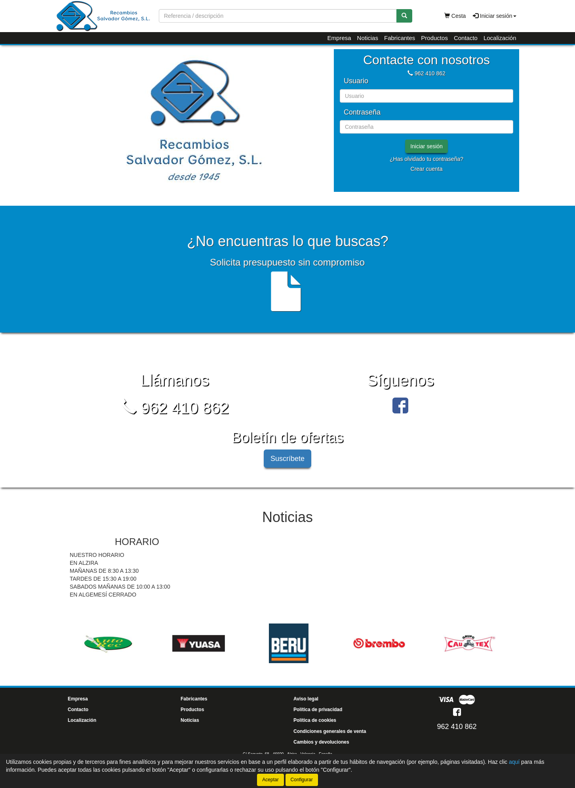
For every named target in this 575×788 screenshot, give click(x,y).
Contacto (466, 37)
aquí (514, 762)
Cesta (455, 16)
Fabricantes (399, 37)
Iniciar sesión (426, 146)
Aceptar (270, 779)
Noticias (367, 37)
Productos (434, 37)
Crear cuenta (427, 169)
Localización (500, 37)
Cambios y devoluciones (321, 742)
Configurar (302, 779)
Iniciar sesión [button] (494, 16)
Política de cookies (314, 720)
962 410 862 (430, 73)
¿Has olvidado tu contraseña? (426, 159)
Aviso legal (305, 699)
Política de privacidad (317, 709)
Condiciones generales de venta (329, 731)
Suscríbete (287, 459)
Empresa (339, 37)
